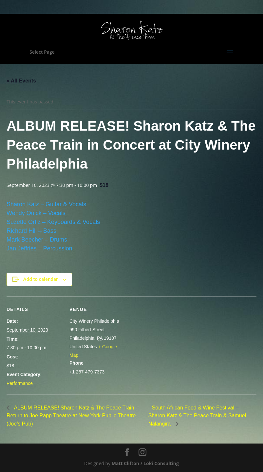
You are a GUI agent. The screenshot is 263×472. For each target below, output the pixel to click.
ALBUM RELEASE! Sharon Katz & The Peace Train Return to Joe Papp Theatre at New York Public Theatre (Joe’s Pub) (71, 416)
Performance (20, 383)
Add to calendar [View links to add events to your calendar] (40, 279)
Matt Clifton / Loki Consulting (145, 463)
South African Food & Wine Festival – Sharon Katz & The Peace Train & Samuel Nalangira (197, 416)
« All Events (21, 80)
